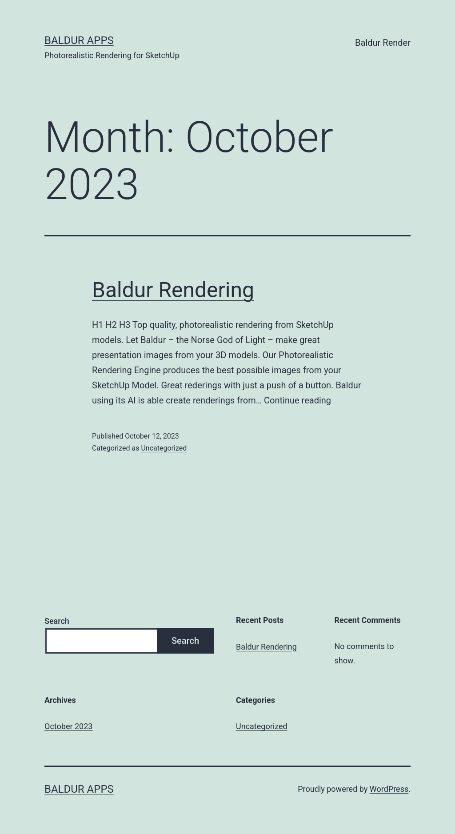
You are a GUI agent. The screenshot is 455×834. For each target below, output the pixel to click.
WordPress (389, 789)
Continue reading (297, 400)
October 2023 (68, 726)
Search (56, 621)
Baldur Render (383, 42)
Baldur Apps (79, 40)
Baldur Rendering (173, 290)
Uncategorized (164, 448)
